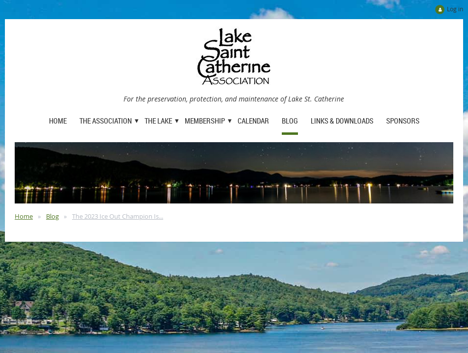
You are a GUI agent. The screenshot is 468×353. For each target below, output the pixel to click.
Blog (52, 216)
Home (24, 216)
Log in (455, 9)
